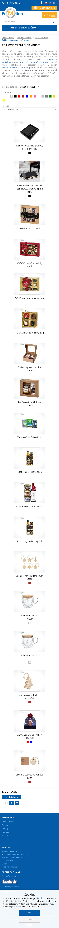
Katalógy (5, 832)
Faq (3, 842)
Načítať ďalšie (11, 797)
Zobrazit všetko (9, 792)
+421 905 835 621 (12, 3)
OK (29, 913)
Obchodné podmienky (10, 887)
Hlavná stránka (8, 822)
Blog (4, 839)
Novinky (5, 828)
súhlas (43, 898)
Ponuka (5, 825)
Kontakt (5, 835)
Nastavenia (30, 919)
